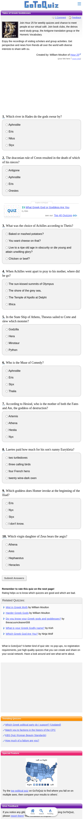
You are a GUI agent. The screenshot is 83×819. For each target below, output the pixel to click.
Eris (9, 131)
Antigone (13, 170)
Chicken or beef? (18, 258)
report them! (17, 815)
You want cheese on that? (23, 240)
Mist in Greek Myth (17, 607)
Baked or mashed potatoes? (25, 233)
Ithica (10, 304)
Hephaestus (15, 558)
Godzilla (12, 329)
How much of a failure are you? (22, 740)
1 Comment (60, 17)
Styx (10, 145)
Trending (50, 812)
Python (11, 349)
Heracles (13, 564)
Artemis (12, 416)
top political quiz (20, 790)
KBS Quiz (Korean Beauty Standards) (25, 735)
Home (33, 812)
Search (41, 812)
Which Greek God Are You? (22, 633)
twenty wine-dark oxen (21, 478)
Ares (10, 551)
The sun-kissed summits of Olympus (30, 283)
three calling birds (18, 464)
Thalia (11, 391)
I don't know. (15, 523)
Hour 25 (74, 54)
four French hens (18, 471)
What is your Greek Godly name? (25, 627)
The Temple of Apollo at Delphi (26, 297)
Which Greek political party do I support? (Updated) (33, 724)
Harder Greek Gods (17, 612)
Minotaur (13, 343)
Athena (11, 423)
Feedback (76, 17)
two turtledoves (16, 457)
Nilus (10, 138)
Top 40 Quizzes (63, 215)
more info (76, 59)
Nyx (9, 436)
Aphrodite (13, 124)
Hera (10, 336)
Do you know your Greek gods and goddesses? (33, 618)
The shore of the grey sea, (23, 290)
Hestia (11, 429)
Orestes (12, 190)
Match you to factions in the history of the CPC (30, 730)
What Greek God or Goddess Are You (47, 207)
